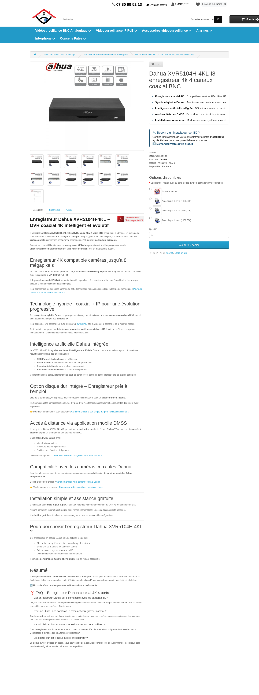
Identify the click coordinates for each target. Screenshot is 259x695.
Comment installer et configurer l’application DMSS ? (77, 455)
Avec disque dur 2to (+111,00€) (170, 211)
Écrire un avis (181, 253)
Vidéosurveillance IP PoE (116, 30)
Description (38, 210)
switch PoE (82, 324)
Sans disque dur (163, 192)
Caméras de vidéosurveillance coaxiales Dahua (81, 487)
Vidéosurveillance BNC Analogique (63, 30)
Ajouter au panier (189, 245)
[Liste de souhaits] (211, 4)
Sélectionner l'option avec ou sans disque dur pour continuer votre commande (187, 183)
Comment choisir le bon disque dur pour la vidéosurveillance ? (100, 412)
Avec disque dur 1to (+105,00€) (170, 201)
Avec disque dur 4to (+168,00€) (170, 220)
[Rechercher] (218, 19)
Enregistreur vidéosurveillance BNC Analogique (106, 55)
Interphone (45, 38)
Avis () (69, 210)
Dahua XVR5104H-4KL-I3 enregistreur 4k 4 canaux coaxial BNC (165, 55)
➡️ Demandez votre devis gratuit (173, 144)
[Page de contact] (114, 4)
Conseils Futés (73, 38)
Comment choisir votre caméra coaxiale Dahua (78, 482)
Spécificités (54, 210)
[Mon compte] (181, 4)
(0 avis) (169, 253)
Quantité (153, 229)
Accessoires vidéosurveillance (166, 30)
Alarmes (204, 30)
